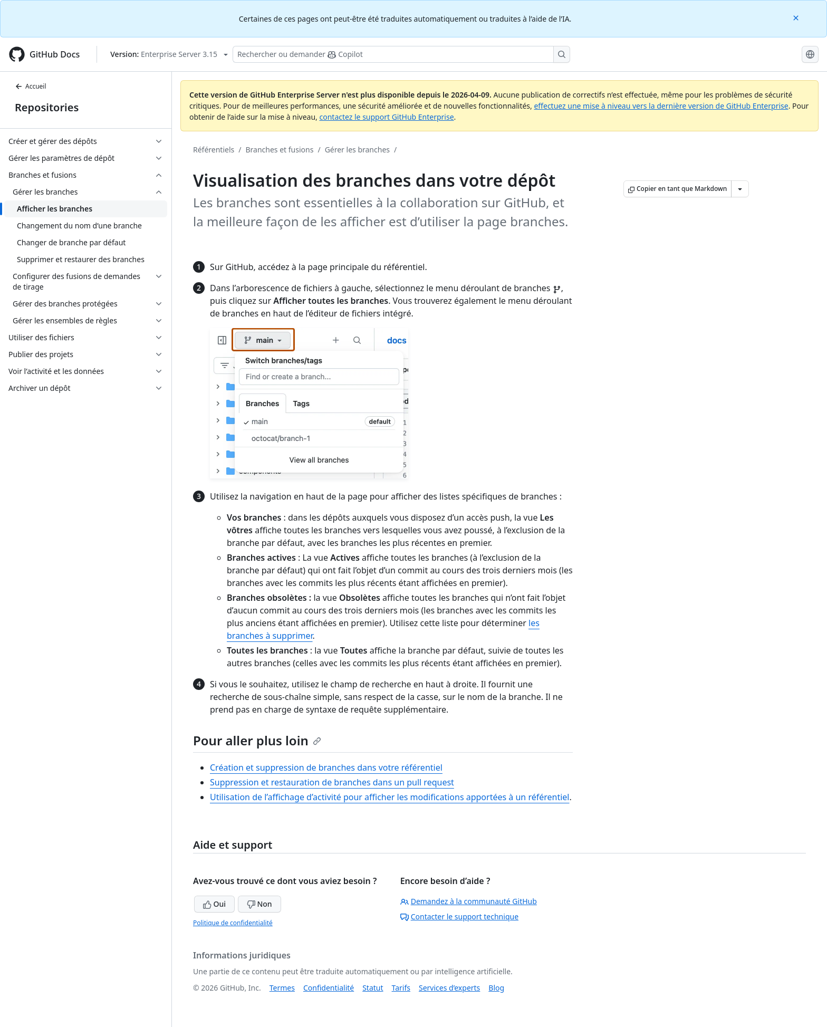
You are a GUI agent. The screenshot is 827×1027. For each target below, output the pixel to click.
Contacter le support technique (459, 916)
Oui (214, 904)
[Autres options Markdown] (740, 188)
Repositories (47, 107)
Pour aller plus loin (257, 740)
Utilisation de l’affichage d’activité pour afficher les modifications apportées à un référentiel (389, 797)
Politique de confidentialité (233, 922)
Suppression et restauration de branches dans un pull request (332, 782)
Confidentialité (328, 988)
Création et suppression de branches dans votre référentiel (326, 767)
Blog (496, 988)
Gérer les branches (357, 150)
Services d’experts (449, 988)
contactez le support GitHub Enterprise (386, 117)
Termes (282, 988)
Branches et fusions (279, 150)
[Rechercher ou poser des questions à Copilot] (401, 54)
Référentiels (213, 150)
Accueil (30, 86)
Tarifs (401, 988)
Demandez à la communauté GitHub (468, 901)
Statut (372, 988)
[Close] (796, 17)
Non (259, 904)
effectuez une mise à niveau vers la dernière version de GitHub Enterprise (661, 106)
